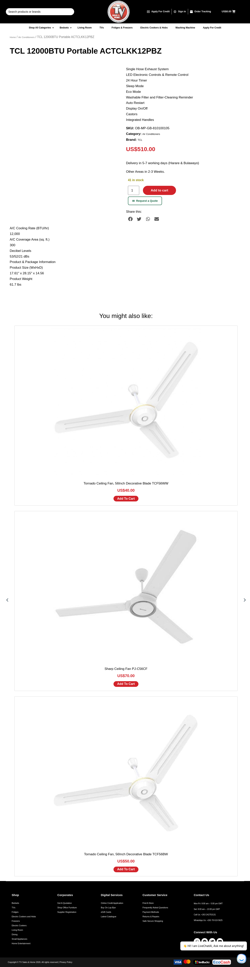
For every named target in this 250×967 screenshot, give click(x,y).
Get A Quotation (64, 903)
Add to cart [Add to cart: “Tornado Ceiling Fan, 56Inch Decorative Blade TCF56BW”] (126, 869)
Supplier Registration (66, 912)
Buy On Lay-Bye (108, 907)
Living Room (17, 930)
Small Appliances (19, 939)
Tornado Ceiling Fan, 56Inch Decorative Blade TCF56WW (126, 483)
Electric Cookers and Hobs (24, 916)
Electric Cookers (19, 925)
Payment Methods (151, 912)
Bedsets (15, 903)
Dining (15, 934)
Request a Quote (145, 201)
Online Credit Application (112, 903)
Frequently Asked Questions (155, 907)
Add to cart (159, 190)
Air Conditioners (26, 37)
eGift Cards (106, 912)
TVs (13, 907)
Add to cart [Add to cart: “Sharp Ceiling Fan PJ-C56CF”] (126, 683)
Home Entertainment (21, 943)
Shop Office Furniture (67, 907)
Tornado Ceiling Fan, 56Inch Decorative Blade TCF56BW (126, 854)
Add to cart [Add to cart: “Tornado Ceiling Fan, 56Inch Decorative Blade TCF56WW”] (126, 498)
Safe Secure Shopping (153, 921)
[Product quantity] (133, 190)
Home (13, 37)
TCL (140, 139)
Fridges (15, 912)
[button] (130, 219)
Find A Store (148, 903)
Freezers (16, 921)
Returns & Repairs (151, 916)
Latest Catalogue (108, 916)
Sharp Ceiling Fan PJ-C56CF (126, 669)
